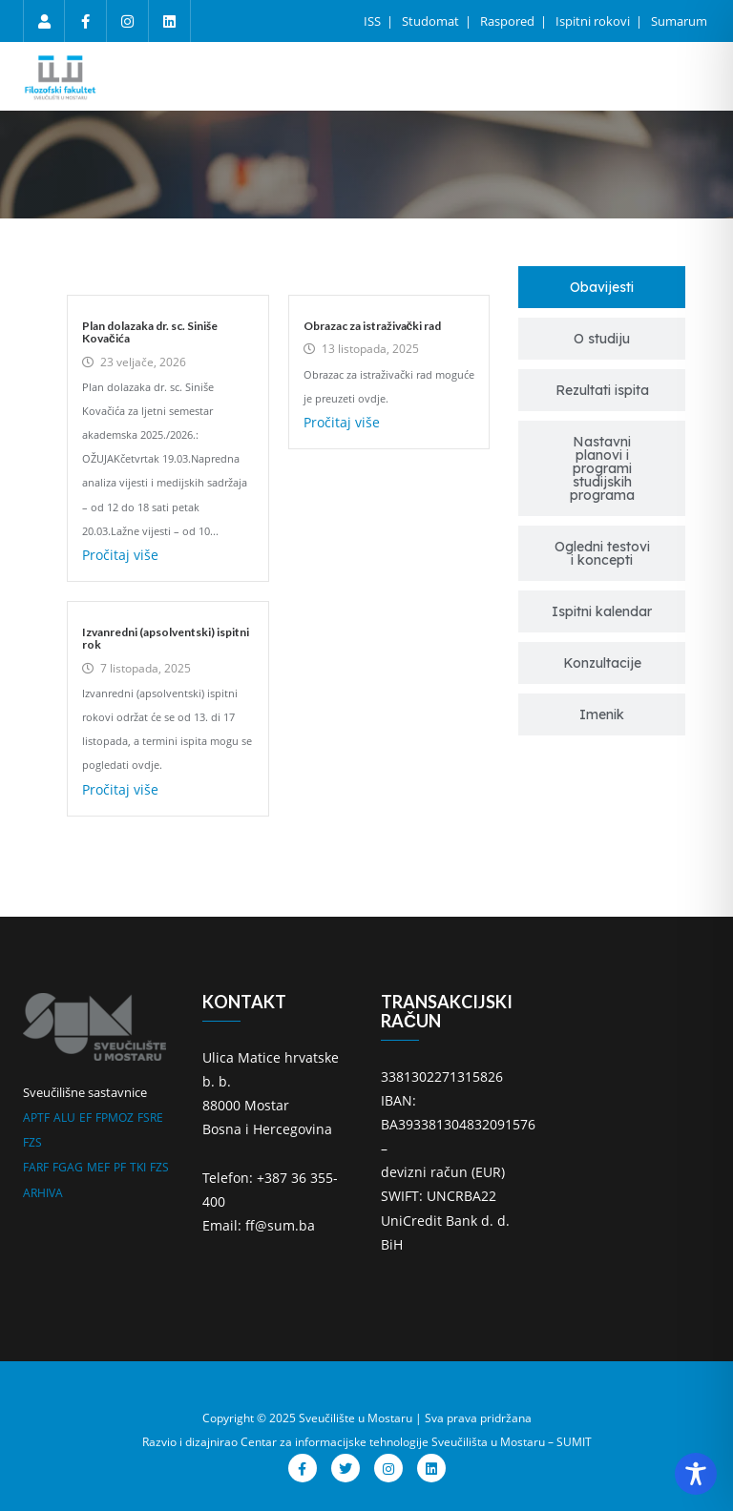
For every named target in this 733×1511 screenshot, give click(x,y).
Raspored (508, 21)
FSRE (150, 1117)
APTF (36, 1117)
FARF (36, 1167)
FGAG (67, 1167)
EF (85, 1117)
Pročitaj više (120, 555)
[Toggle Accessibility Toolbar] (696, 1474)
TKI (138, 1167)
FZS (32, 1142)
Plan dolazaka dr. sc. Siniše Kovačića (150, 332)
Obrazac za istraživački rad (373, 326)
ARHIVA (43, 1193)
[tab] (601, 287)
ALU (64, 1117)
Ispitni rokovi (594, 21)
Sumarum (679, 21)
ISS (374, 21)
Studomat (432, 21)
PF (120, 1167)
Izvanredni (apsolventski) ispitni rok (165, 638)
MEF (98, 1167)
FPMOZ (114, 1117)
